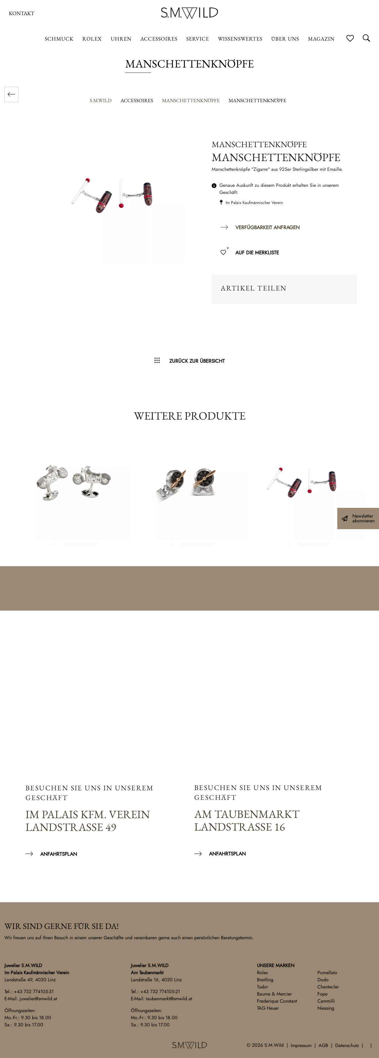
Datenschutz (347, 1045)
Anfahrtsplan (58, 854)
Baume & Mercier (274, 993)
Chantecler (328, 986)
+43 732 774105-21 (160, 991)
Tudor (262, 986)
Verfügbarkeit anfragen (267, 227)
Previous (11, 486)
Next (367, 486)
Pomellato (327, 972)
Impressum (301, 1045)
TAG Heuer (268, 1008)
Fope (322, 993)
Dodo (323, 979)
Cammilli (326, 1001)
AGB (323, 1045)
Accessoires (158, 38)
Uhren (121, 38)
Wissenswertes (240, 38)
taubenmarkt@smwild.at (169, 998)
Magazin (321, 38)
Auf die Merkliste (257, 252)
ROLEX (92, 38)
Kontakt (21, 13)
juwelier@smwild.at (38, 998)
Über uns (285, 38)
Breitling (265, 979)
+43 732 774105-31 (34, 991)
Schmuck (59, 38)
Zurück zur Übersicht (197, 361)
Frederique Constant (277, 1001)
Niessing (325, 1008)
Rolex (262, 972)
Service (197, 38)
